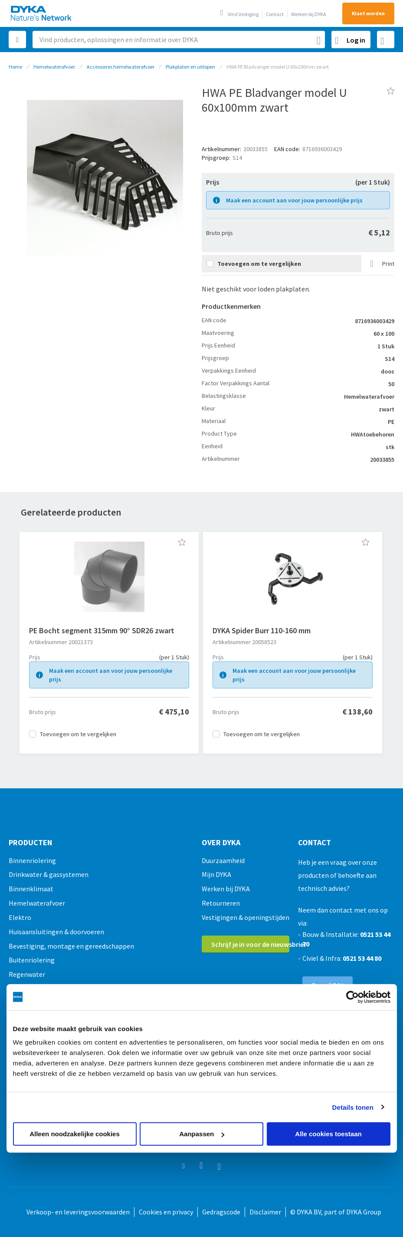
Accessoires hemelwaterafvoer (120, 66)
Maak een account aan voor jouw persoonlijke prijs (294, 200)
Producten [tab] (30, 842)
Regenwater (27, 974)
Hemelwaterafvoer (54, 66)
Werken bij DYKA (308, 14)
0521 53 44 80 (362, 958)
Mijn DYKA (216, 874)
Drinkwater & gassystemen (48, 874)
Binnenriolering (32, 860)
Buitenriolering (32, 960)
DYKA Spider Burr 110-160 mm (262, 630)
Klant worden (368, 13)
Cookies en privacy (166, 1211)
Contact (275, 14)
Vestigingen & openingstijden (245, 917)
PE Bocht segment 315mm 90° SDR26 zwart (101, 630)
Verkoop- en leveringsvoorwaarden (78, 1211)
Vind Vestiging (243, 14)
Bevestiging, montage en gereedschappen (71, 946)
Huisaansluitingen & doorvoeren (56, 931)
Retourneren (221, 903)
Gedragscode (221, 1211)
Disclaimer (265, 1211)
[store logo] (42, 13)
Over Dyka (221, 842)
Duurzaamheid (223, 860)
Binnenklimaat (31, 888)
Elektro (20, 917)
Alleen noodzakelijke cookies (74, 1134)
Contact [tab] (314, 842)
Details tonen (353, 1107)
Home (15, 66)
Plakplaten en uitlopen (190, 66)
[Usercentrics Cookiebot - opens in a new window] (352, 996)
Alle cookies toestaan (328, 1134)
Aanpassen (201, 1134)
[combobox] (179, 39)
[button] (182, 542)
